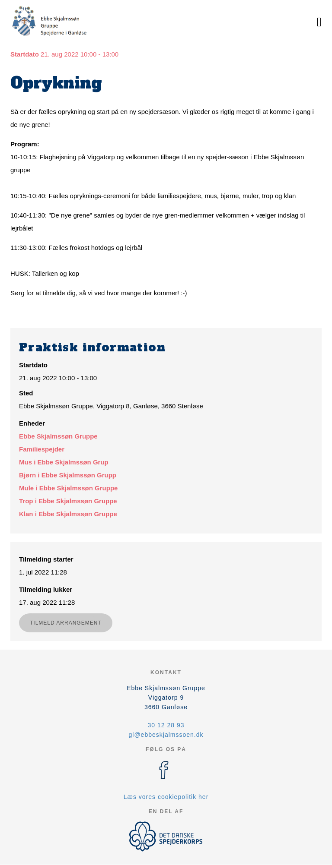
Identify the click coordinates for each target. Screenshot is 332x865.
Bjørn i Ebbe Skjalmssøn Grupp (67, 475)
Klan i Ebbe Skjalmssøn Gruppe (68, 514)
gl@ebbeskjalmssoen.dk (166, 734)
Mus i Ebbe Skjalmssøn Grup (64, 462)
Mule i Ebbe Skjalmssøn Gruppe (68, 488)
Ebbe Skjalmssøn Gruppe (58, 436)
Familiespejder (41, 449)
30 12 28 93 (166, 725)
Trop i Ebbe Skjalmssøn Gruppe (68, 501)
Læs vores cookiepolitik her (166, 796)
